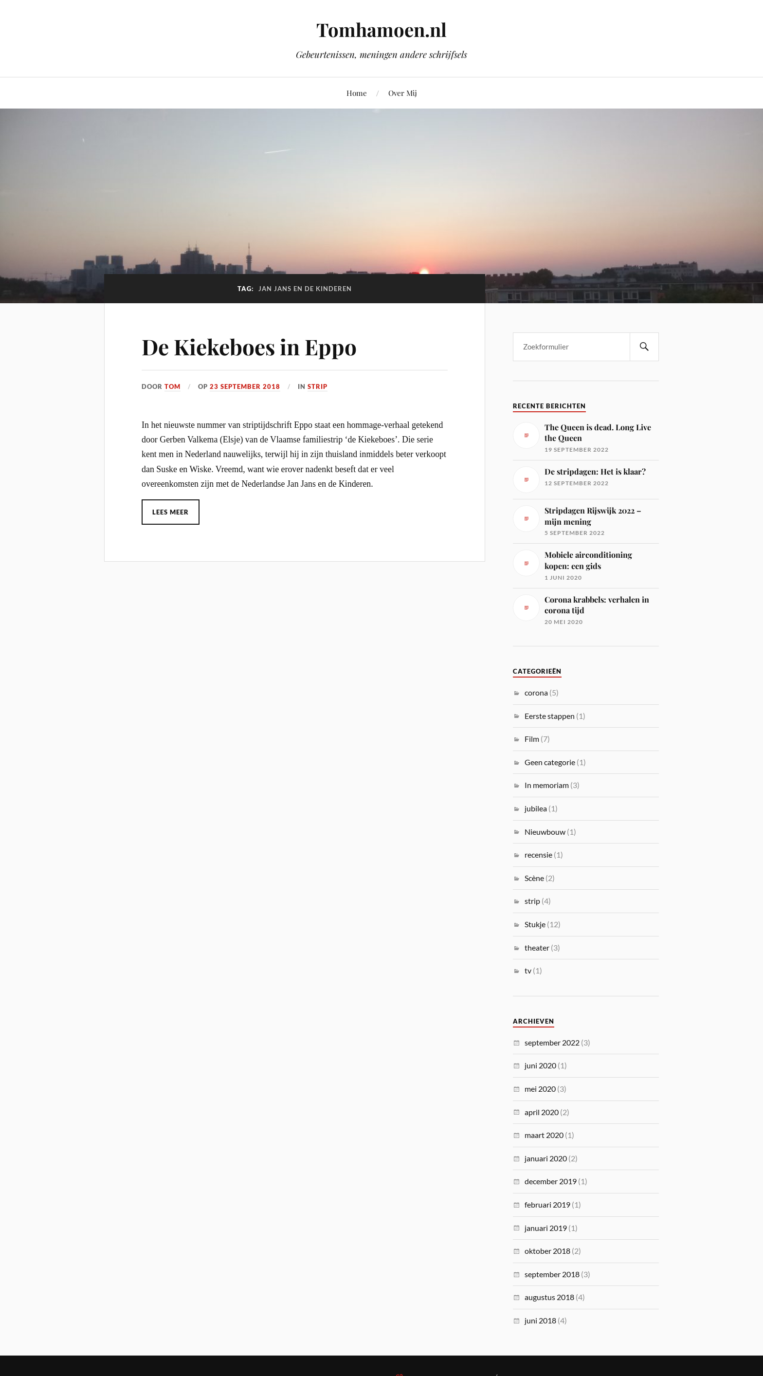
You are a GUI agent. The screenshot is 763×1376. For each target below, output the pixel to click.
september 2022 (552, 1042)
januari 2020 (546, 1158)
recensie (538, 854)
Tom (172, 386)
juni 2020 (540, 1065)
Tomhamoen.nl (381, 29)
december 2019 (551, 1181)
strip (317, 386)
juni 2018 (540, 1320)
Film (532, 738)
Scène (534, 877)
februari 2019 (547, 1204)
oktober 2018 (547, 1250)
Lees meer (170, 512)
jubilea (536, 808)
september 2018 (552, 1274)
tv (528, 970)
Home (356, 93)
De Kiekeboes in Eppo (249, 346)
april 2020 (542, 1112)
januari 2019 (546, 1227)
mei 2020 (540, 1088)
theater (537, 947)
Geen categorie (550, 762)
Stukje (535, 924)
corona (536, 692)
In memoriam (547, 784)
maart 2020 (544, 1134)
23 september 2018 (245, 386)
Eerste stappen (550, 715)
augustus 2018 (549, 1297)
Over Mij (402, 93)
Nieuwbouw (545, 831)
